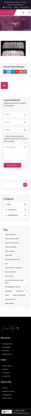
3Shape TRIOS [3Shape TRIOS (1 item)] (9, 255)
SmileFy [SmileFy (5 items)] (7, 295)
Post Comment (12, 165)
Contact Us (6, 376)
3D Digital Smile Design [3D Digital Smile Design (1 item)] (12, 243)
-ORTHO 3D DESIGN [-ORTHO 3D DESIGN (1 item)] (10, 234)
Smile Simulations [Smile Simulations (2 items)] (10, 299)
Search (25, 185)
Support (5, 369)
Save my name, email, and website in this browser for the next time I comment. (15, 138)
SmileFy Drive (7, 354)
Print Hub (5, 351)
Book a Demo (7, 366)
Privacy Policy (7, 395)
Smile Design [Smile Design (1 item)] (20, 291)
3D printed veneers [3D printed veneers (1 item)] (10, 247)
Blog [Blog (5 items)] (6, 263)
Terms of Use (7, 398)
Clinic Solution (7, 344)
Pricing (4, 388)
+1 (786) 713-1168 (23, 7)
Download (6, 373)
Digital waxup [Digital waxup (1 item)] (9, 276)
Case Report (12, 210)
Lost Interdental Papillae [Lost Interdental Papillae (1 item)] (13, 287)
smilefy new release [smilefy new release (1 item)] (19, 295)
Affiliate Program (8, 391)
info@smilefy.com (18, 4)
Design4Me (6, 347)
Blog (9, 204)
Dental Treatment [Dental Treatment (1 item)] (10, 272)
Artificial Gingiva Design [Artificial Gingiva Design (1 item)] (12, 259)
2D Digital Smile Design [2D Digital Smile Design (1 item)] (12, 238)
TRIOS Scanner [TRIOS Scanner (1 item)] (9, 303)
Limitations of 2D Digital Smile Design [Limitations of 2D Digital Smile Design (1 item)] (14, 281)
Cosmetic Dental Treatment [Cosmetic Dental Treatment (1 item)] (13, 267)
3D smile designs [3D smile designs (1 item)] (10, 251)
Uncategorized (13, 215)
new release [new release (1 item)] (8, 291)
